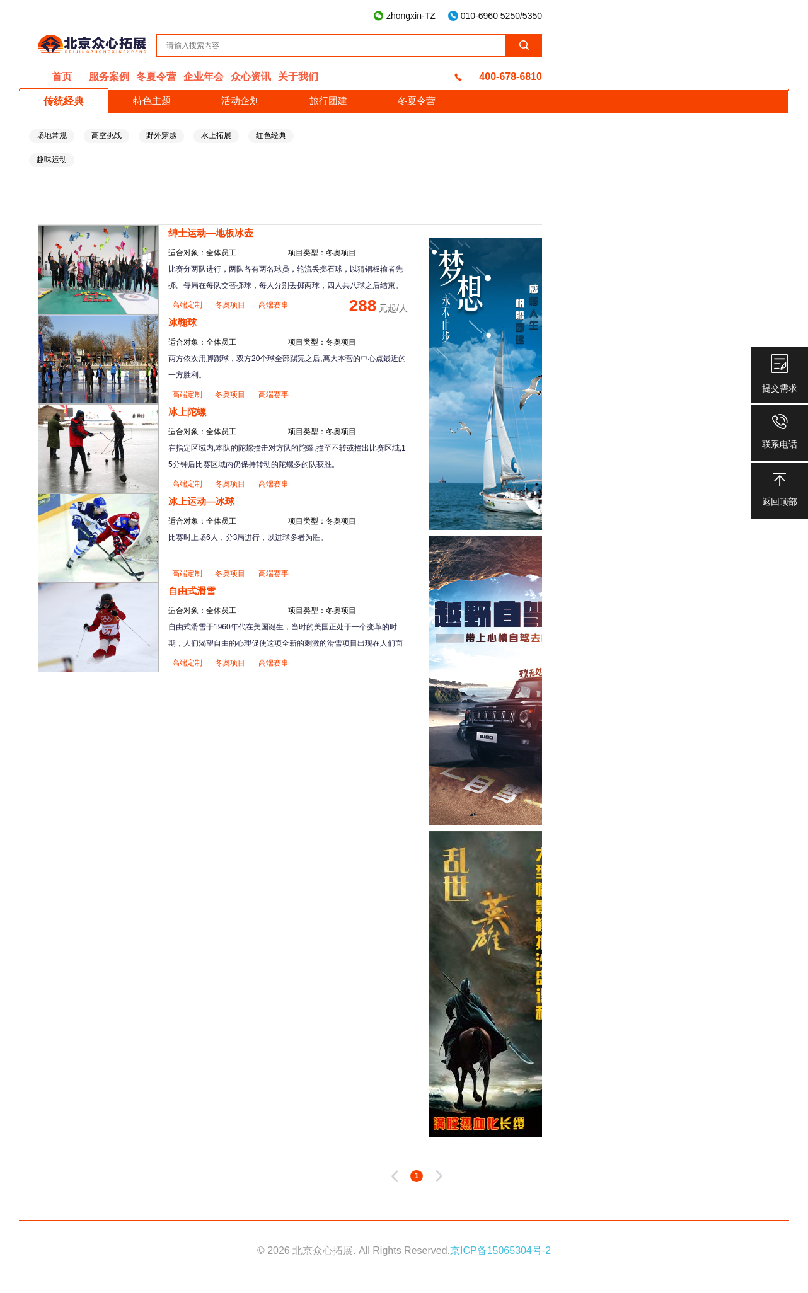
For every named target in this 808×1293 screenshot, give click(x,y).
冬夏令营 (156, 76)
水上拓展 (216, 135)
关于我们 (298, 76)
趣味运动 (52, 159)
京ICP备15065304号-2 (500, 1250)
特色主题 (152, 100)
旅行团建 (328, 100)
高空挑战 (106, 135)
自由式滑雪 (192, 590)
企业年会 (203, 76)
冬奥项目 (231, 305)
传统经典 (63, 101)
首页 (62, 76)
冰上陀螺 (187, 411)
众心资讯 (251, 76)
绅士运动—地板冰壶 (210, 232)
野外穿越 (161, 135)
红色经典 (271, 135)
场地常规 (52, 135)
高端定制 (188, 305)
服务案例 (109, 76)
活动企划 (240, 100)
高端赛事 (273, 305)
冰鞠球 (182, 322)
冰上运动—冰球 (201, 501)
